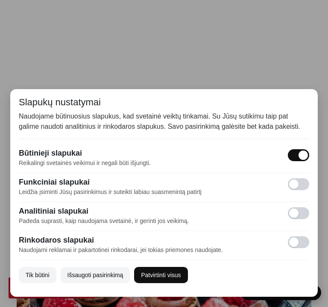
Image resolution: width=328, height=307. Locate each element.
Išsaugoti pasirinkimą (95, 275)
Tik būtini (38, 275)
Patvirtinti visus (161, 275)
